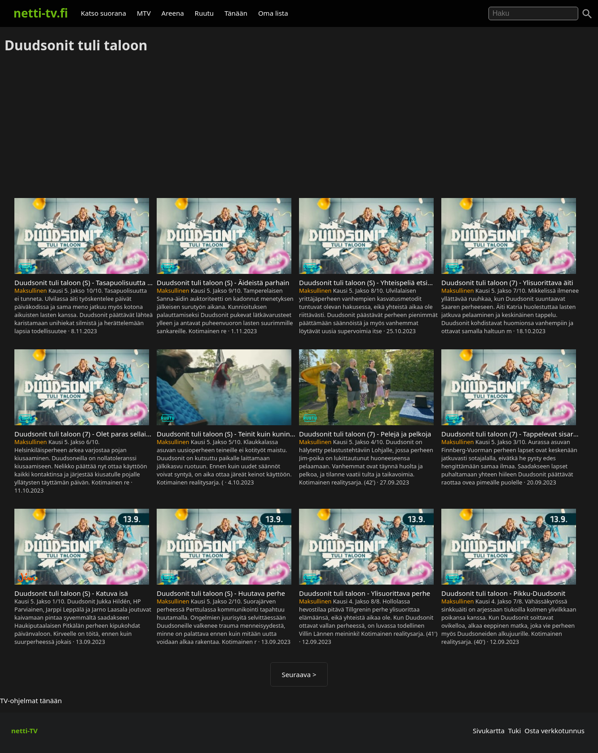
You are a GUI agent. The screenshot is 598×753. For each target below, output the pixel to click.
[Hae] (533, 13)
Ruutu (204, 13)
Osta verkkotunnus (554, 730)
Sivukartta (489, 730)
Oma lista (273, 13)
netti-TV (24, 730)
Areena (173, 13)
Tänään (235, 13)
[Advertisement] (299, 126)
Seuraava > (298, 674)
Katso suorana (103, 13)
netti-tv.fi (40, 13)
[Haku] (587, 14)
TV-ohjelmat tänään (31, 700)
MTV (144, 13)
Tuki (514, 730)
